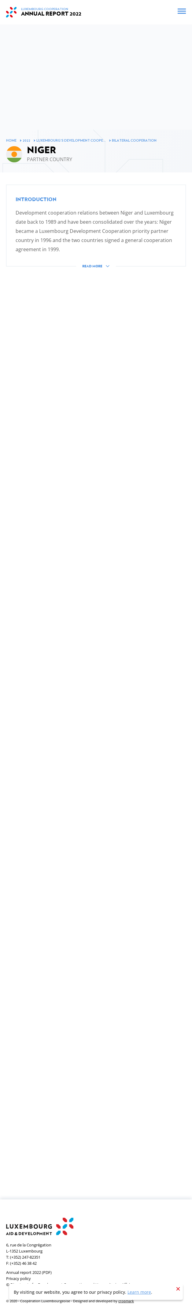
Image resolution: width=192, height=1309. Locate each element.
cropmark (126, 1301)
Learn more (139, 1292)
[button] (96, 231)
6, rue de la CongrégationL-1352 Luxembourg (28, 1248)
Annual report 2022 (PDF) (29, 1272)
